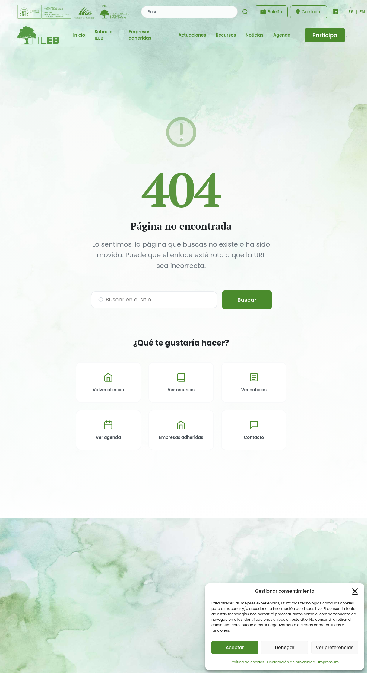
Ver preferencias (334, 647)
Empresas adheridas (139, 35)
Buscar (247, 300)
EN (362, 12)
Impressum (328, 662)
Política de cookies (247, 662)
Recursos (226, 35)
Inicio (79, 35)
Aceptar (235, 647)
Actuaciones (192, 35)
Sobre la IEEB (104, 35)
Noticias (254, 35)
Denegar (285, 647)
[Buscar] (245, 12)
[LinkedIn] (335, 12)
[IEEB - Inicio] (38, 35)
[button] (355, 591)
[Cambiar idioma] (350, 11)
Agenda (282, 35)
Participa (324, 35)
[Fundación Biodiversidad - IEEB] (74, 11)
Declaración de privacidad (291, 662)
